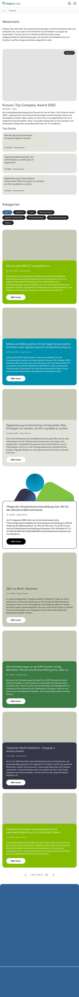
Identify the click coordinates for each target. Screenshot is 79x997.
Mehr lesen (16, 297)
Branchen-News (46, 212)
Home (4, 11)
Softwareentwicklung (57, 218)
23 (46, 875)
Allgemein (19, 212)
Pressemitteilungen (36, 218)
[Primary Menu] (75, 3)
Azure (31, 212)
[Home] (35, 3)
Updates (8, 223)
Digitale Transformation (14, 218)
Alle (6, 212)
